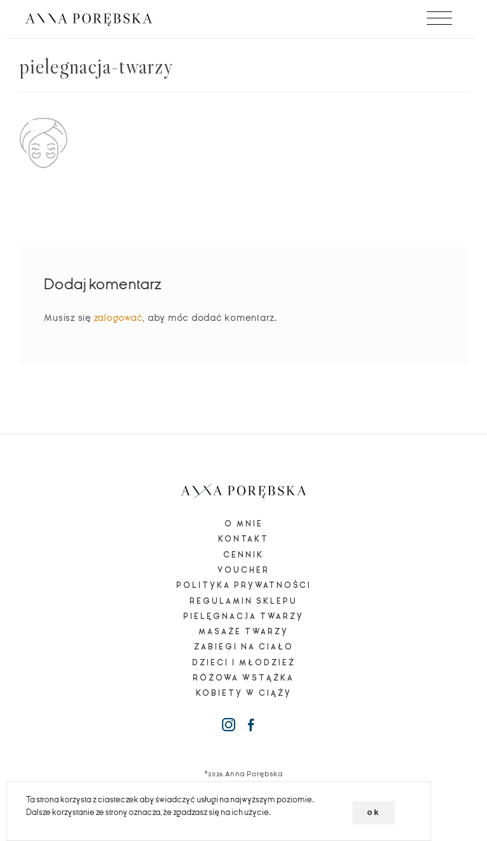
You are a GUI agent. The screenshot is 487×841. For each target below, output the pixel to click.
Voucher (243, 570)
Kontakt (243, 539)
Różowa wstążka (243, 678)
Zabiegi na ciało (244, 647)
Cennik (243, 555)
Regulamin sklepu (243, 601)
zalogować (118, 318)
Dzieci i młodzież (243, 663)
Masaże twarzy (243, 632)
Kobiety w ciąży (244, 693)
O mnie (243, 524)
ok (373, 812)
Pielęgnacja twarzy (243, 616)
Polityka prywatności (243, 585)
